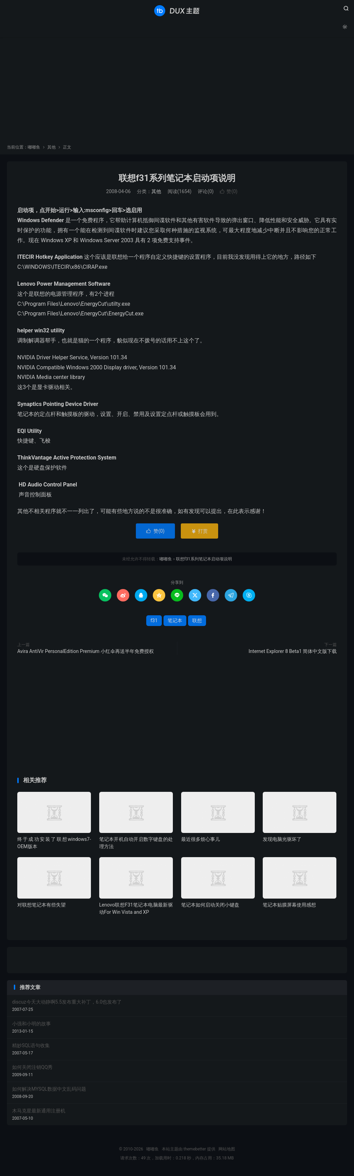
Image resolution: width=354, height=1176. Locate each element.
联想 (197, 621)
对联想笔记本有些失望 (41, 906)
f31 (154, 621)
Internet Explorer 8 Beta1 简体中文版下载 (293, 652)
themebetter (195, 1150)
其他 (51, 148)
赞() (228, 193)
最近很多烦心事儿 (200, 840)
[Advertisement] (177, 93)
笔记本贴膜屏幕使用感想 (289, 906)
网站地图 (226, 1150)
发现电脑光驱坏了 (282, 840)
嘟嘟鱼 (176, 10)
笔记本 (175, 621)
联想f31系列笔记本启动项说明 (177, 179)
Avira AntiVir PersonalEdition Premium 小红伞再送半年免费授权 (85, 652)
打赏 (199, 532)
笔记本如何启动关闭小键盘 (210, 906)
